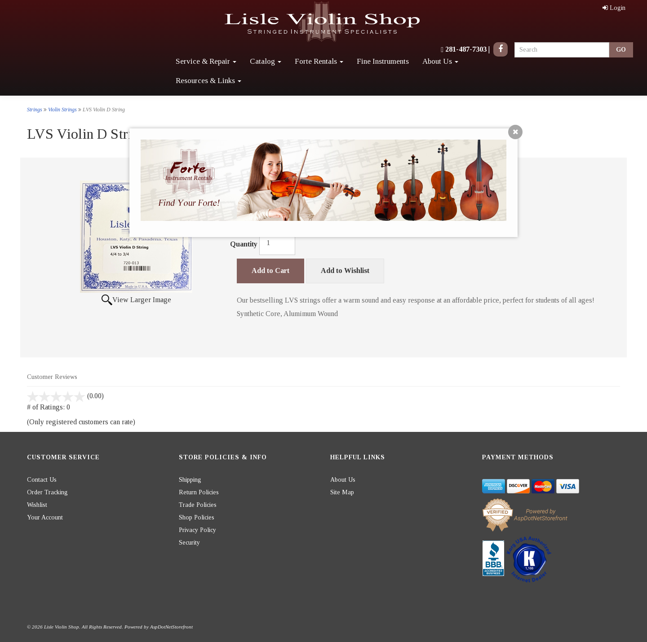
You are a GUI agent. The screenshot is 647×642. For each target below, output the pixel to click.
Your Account (45, 517)
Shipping (190, 479)
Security (189, 542)
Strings (34, 109)
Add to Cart (270, 270)
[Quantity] (277, 243)
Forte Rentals (319, 61)
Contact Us (42, 479)
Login (614, 7)
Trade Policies (198, 504)
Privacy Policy (197, 530)
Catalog (265, 61)
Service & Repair (206, 61)
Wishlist (37, 504)
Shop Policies (196, 517)
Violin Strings (62, 109)
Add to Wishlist (345, 270)
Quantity (243, 244)
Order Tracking (47, 492)
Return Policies (199, 492)
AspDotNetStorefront (171, 626)
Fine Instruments (383, 61)
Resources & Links (208, 80)
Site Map (342, 492)
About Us (440, 61)
